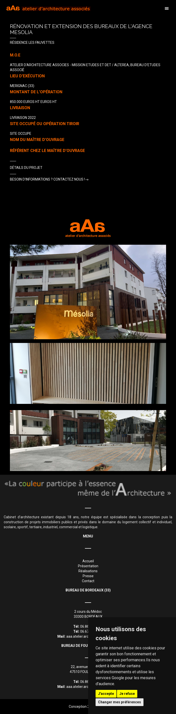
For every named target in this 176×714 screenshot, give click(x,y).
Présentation (88, 566)
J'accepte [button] (106, 694)
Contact (88, 581)
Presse (88, 576)
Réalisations (88, 571)
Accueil (88, 561)
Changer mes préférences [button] (119, 702)
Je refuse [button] (127, 694)
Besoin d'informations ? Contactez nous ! (47, 179)
